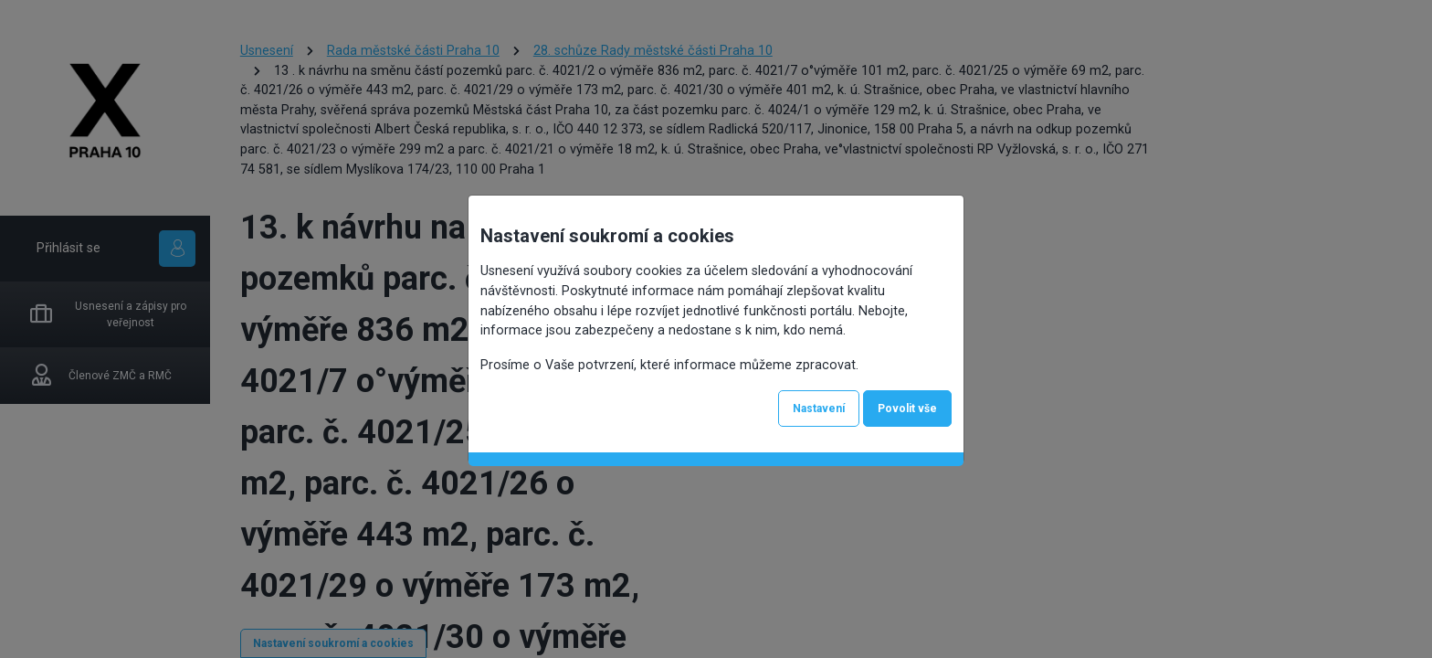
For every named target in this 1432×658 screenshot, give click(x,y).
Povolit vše (907, 408)
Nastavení (819, 408)
